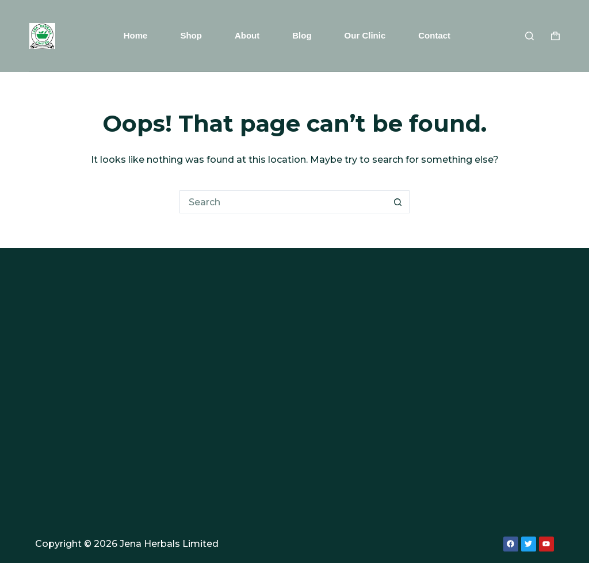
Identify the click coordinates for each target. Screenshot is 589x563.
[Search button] (398, 201)
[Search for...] (283, 201)
